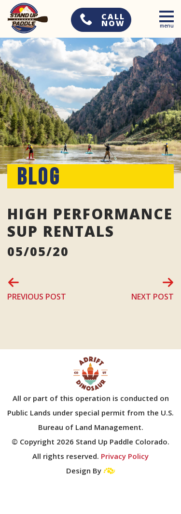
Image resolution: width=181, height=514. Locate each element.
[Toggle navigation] (167, 18)
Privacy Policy (125, 456)
